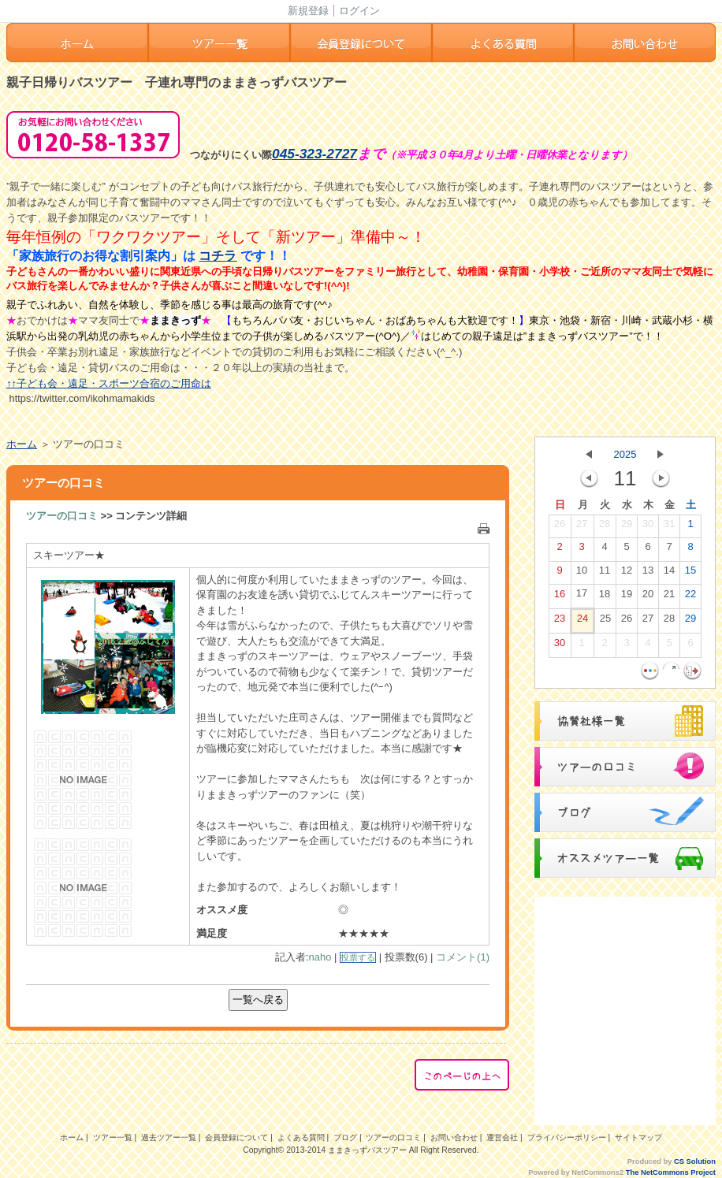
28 (604, 527)
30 (647, 527)
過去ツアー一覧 (168, 1137)
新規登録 (308, 11)
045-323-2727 (314, 154)
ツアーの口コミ (62, 516)
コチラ (217, 255)
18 (604, 597)
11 (604, 573)
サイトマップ (638, 1137)
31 (669, 527)
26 (559, 527)
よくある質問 (503, 42)
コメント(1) (462, 957)
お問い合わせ (645, 42)
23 (559, 621)
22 (690, 597)
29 (626, 527)
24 (582, 621)
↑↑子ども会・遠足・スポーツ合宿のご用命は (108, 383)
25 (605, 621)
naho (319, 957)
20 (647, 597)
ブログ (345, 1137)
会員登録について (236, 1137)
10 (581, 573)
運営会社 (502, 1137)
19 (626, 597)
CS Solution (695, 1161)
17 (581, 596)
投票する (358, 957)
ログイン (359, 11)
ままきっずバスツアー (367, 1150)
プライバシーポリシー (566, 1137)
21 (669, 597)
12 (626, 573)
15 (690, 573)
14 (669, 573)
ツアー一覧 (219, 42)
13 (647, 573)
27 (581, 527)
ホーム (77, 42)
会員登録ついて (361, 42)
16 (559, 597)
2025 (625, 454)
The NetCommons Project (671, 1172)
